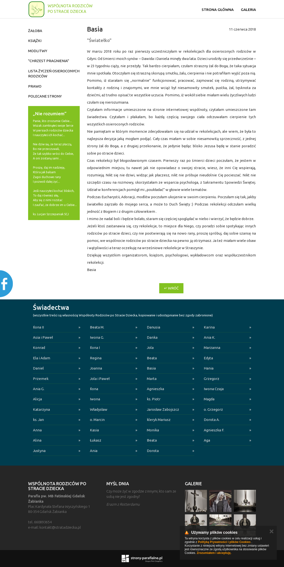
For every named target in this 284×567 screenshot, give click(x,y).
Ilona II (38, 327)
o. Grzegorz (213, 409)
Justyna (39, 451)
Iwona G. (97, 337)
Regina (96, 358)
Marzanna (212, 347)
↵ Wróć (171, 288)
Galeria (248, 10)
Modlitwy (37, 51)
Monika (153, 430)
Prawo (34, 86)
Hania (208, 368)
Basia (151, 368)
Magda (209, 399)
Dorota (153, 451)
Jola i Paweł (100, 379)
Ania (93, 451)
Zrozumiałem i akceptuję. (214, 553)
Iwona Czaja (214, 389)
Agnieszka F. (214, 430)
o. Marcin (97, 420)
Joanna (96, 368)
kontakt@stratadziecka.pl (60, 527)
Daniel (38, 368)
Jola (150, 347)
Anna (37, 430)
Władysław (98, 409)
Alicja (37, 399)
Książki (34, 41)
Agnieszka (155, 389)
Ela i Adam (41, 358)
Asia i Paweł (43, 337)
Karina (209, 327)
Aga (207, 440)
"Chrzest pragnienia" (48, 61)
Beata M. (97, 327)
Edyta (208, 358)
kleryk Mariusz (159, 420)
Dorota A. (212, 420)
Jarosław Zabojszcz (163, 409)
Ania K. (209, 337)
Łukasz (95, 440)
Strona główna (218, 10)
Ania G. (38, 389)
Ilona (94, 389)
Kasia (94, 430)
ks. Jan (38, 420)
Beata (152, 358)
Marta (152, 379)
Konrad (39, 347)
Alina (37, 440)
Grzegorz (211, 379)
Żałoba (35, 31)
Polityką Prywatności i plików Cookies (224, 542)
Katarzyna (41, 409)
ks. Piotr (153, 399)
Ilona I (95, 347)
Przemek (40, 379)
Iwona (95, 399)
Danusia (153, 327)
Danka (152, 337)
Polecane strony (45, 96)
